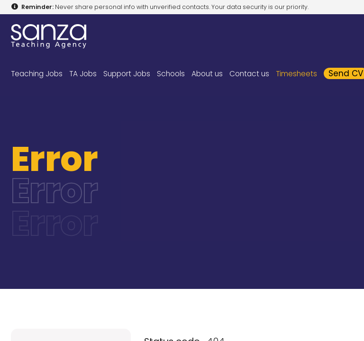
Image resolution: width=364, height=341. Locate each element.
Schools (171, 74)
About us (207, 74)
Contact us (249, 74)
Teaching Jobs (37, 74)
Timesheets (296, 74)
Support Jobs (126, 74)
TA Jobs (83, 74)
